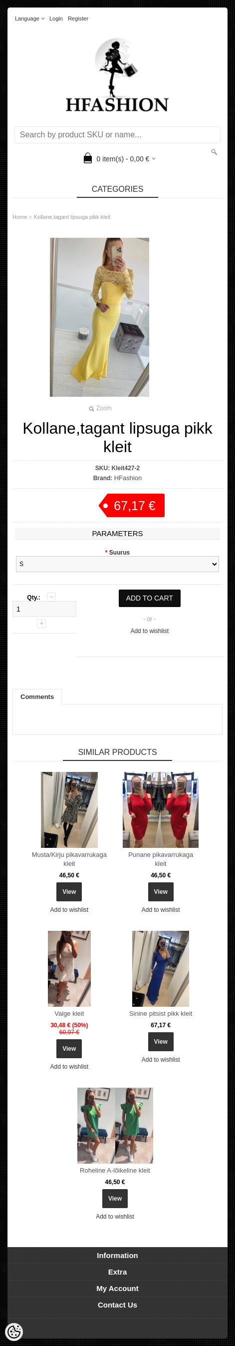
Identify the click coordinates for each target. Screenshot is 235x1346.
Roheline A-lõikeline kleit (115, 1170)
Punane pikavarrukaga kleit (160, 859)
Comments (37, 696)
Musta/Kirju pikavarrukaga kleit (69, 859)
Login (56, 18)
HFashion (128, 478)
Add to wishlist (149, 631)
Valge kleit (69, 1013)
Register (78, 18)
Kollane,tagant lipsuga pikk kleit (72, 217)
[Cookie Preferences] (14, 1332)
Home (19, 217)
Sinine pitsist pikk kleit (160, 1013)
